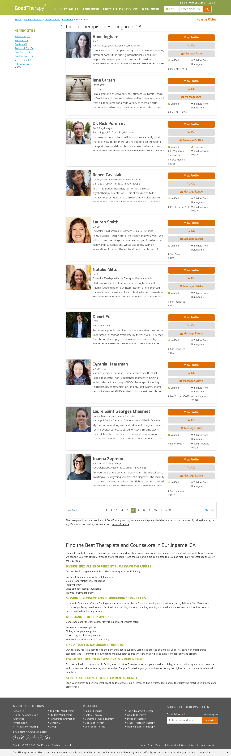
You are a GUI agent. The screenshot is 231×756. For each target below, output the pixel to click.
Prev (74, 510)
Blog (145, 9)
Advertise (19, 718)
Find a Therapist (93, 711)
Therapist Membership (26, 726)
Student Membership (61, 715)
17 (170, 510)
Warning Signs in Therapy (141, 726)
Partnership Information (62, 718)
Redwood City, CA (24, 48)
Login (212, 3)
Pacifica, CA (21, 44)
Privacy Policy (171, 745)
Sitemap (184, 745)
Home (142, 745)
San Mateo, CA (22, 36)
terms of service (120, 524)
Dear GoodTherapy (95, 726)
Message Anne (191, 53)
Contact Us (56, 722)
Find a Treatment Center (140, 711)
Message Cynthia (191, 380)
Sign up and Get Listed (192, 3)
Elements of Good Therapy (99, 718)
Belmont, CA (21, 40)
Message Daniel (191, 333)
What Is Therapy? (136, 715)
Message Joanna (191, 475)
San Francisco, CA (24, 56)
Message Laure (191, 428)
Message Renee (191, 191)
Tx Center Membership (62, 711)
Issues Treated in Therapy (141, 722)
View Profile (191, 37)
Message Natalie (191, 286)
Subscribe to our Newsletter (202, 745)
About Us (19, 711)
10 (155, 510)
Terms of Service (155, 745)
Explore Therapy (93, 715)
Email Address (176, 714)
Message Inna (191, 97)
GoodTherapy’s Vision (26, 715)
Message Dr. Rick (191, 140)
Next (208, 510)
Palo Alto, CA (22, 64)
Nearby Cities (207, 19)
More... (18, 67)
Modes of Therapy (94, 722)
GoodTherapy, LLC (45, 745)
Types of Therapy (136, 718)
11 (162, 510)
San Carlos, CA (23, 52)
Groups (54, 726)
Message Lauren (191, 238)
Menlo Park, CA (23, 60)
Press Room (21, 722)
